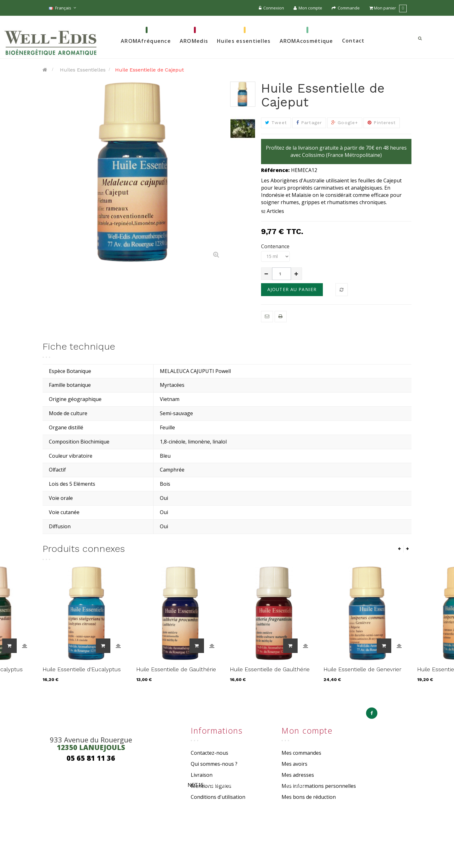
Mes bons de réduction (309, 796)
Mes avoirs (294, 763)
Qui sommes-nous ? (214, 763)
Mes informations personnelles (319, 785)
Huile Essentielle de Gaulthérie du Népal (270, 672)
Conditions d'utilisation (218, 796)
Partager (309, 122)
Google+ (344, 122)
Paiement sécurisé (212, 807)
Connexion (271, 8)
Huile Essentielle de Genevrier (362, 669)
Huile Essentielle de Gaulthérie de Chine (176, 672)
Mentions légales (211, 785)
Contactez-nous (209, 752)
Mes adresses (298, 774)
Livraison (201, 774)
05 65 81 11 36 (91, 758)
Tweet (276, 122)
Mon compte (308, 8)
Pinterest (382, 122)
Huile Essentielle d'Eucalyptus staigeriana (82, 672)
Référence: (275, 170)
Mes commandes (301, 752)
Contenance (276, 246)
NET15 (196, 836)
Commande (346, 8)
